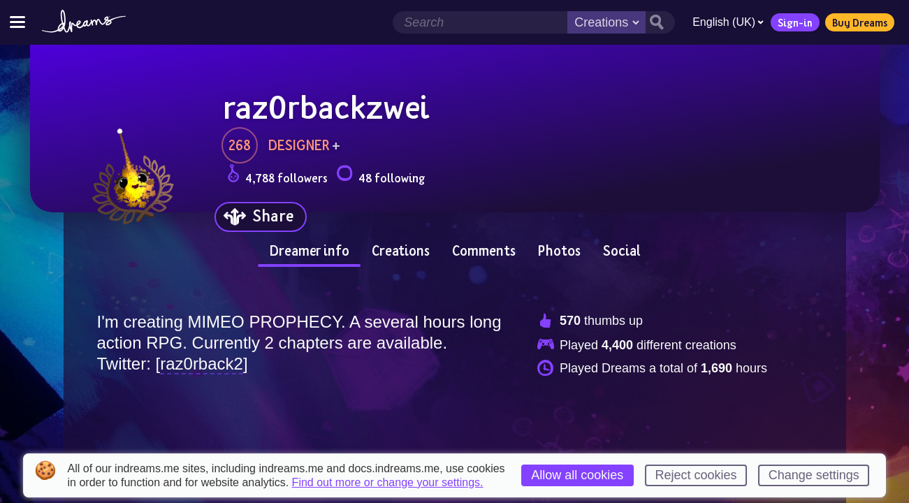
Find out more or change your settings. (387, 482)
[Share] (260, 217)
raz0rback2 (201, 363)
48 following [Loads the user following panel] (380, 176)
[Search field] (480, 22)
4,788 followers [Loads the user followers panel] (277, 176)
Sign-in (795, 22)
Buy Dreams (859, 22)
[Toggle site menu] (17, 22)
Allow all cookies (577, 475)
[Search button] (660, 22)
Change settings (814, 475)
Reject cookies (696, 475)
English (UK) (728, 22)
